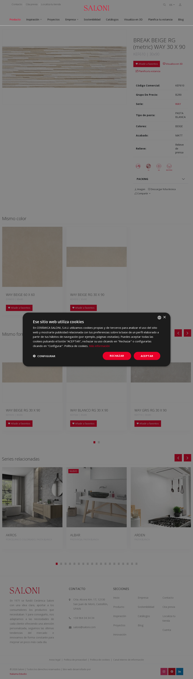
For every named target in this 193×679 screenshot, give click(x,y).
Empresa (70, 19)
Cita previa (31, 4)
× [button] (164, 317)
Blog (181, 19)
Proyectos (53, 19)
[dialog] (96, 339)
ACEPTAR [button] (147, 355)
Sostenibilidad (92, 19)
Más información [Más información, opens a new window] (99, 346)
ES (171, 4)
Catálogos (112, 19)
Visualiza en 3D (133, 19)
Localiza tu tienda (51, 4)
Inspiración (32, 19)
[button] (44, 356)
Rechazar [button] (117, 355)
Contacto (17, 4)
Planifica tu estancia (160, 19)
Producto (15, 19)
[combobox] (159, 317)
